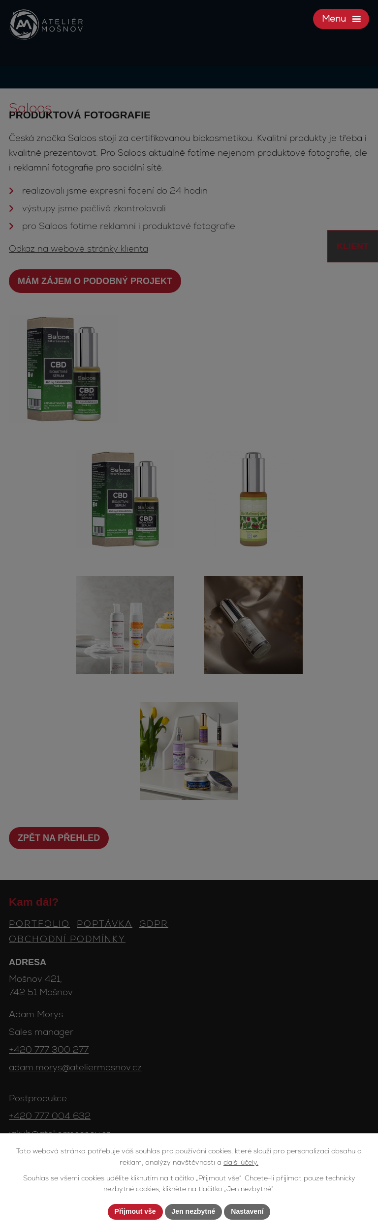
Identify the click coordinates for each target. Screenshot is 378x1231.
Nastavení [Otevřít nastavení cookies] (247, 1211)
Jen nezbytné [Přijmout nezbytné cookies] (194, 1211)
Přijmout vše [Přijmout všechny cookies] (135, 1211)
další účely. (240, 1162)
